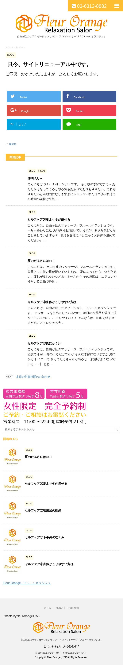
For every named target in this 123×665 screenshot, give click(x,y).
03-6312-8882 (61, 646)
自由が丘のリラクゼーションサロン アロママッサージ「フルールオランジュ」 (62, 639)
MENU (59, 608)
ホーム (47, 608)
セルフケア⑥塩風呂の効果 (43, 510)
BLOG (12, 144)
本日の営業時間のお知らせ (33, 376)
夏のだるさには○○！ (42, 260)
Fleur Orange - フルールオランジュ (27, 583)
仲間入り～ (35, 178)
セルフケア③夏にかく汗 (44, 343)
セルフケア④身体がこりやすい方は (52, 302)
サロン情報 (73, 608)
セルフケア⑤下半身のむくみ (44, 537)
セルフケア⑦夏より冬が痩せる (49, 219)
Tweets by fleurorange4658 (21, 616)
